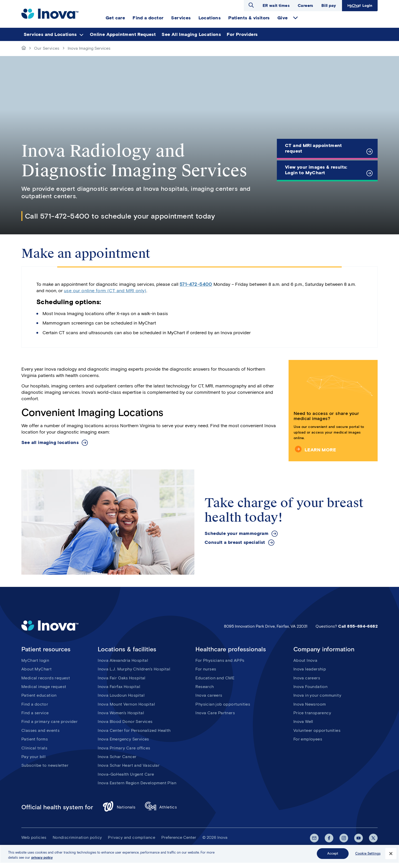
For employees (307, 739)
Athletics (161, 807)
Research (204, 686)
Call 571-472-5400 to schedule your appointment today (120, 216)
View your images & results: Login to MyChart (316, 170)
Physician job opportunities (222, 704)
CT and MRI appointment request (313, 148)
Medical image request (43, 686)
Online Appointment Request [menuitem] (123, 34)
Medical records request (45, 678)
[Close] (390, 853)
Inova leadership (309, 669)
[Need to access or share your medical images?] (333, 411)
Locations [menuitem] (209, 18)
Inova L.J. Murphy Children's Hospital (134, 669)
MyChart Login (360, 5)
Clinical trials (34, 748)
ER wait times (276, 5)
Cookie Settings (367, 853)
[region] (199, 854)
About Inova (305, 660)
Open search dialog (251, 5)
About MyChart (36, 669)
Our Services (47, 48)
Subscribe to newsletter (44, 765)
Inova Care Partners (215, 712)
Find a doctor (34, 704)
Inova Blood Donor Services (125, 721)
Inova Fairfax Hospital (119, 686)
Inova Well (303, 721)
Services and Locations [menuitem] (50, 34)
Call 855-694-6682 (358, 626)
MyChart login (35, 660)
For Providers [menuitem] (242, 34)
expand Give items (295, 17)
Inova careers (208, 695)
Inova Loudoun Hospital (121, 695)
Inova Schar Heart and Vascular (129, 765)
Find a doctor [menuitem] (148, 18)
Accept (332, 853)
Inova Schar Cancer (117, 756)
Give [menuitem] (282, 18)
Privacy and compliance (131, 837)
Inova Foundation (310, 686)
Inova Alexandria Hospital (123, 660)
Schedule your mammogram (236, 533)
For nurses (205, 669)
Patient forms (34, 739)
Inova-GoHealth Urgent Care (126, 774)
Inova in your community (317, 695)
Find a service (35, 712)
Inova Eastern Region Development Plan (137, 782)
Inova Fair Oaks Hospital (122, 678)
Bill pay (328, 5)
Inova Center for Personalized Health (134, 730)
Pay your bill (33, 756)
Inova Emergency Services (123, 739)
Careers (305, 5)
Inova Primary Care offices (124, 748)
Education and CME (214, 678)
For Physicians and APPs (219, 660)
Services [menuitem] (181, 18)
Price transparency (312, 712)
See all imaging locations (50, 442)
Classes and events (40, 730)
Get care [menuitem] (115, 18)
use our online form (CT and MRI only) (105, 290)
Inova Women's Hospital (121, 712)
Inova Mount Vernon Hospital (126, 704)
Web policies (34, 837)
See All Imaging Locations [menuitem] (191, 34)
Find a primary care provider (49, 721)
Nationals (119, 807)
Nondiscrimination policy (77, 837)
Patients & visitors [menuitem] (249, 18)
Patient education (39, 695)
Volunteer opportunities (316, 730)
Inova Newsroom (309, 704)
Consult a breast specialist (235, 542)
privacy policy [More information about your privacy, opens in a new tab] (42, 857)
